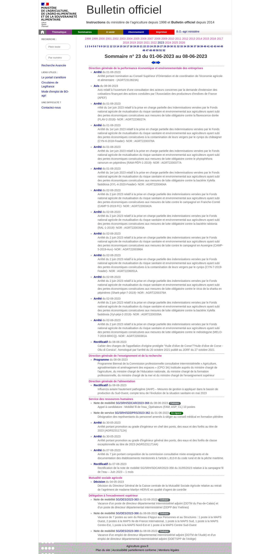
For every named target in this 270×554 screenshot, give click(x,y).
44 (218, 46)
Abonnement (136, 32)
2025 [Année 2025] (175, 42)
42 (211, 46)
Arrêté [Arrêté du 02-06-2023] (98, 190)
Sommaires (85, 32)
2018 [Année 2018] (126, 42)
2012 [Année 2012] (185, 38)
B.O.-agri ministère (187, 31)
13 (114, 46)
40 (205, 46)
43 (215, 46)
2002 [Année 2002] (116, 38)
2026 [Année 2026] (182, 42)
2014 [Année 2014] (199, 38)
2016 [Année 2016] (213, 38)
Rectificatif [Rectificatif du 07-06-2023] (101, 464)
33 (181, 46)
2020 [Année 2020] (140, 42)
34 (185, 46)
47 (147, 50)
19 (134, 46)
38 (198, 46)
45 (221, 46)
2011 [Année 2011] (178, 38)
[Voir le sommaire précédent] (153, 62)
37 (195, 46)
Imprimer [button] (161, 32)
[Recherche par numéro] (57, 57)
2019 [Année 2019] (133, 42)
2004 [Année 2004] (129, 38)
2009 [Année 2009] (164, 38)
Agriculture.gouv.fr (137, 546)
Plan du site (103, 550)
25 (154, 46)
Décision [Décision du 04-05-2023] (99, 481)
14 (117, 46)
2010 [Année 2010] (171, 38)
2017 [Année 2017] (220, 38)
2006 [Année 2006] (143, 38)
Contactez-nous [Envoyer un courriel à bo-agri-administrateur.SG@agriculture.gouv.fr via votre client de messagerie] (51, 107)
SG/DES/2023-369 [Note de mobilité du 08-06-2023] (127, 531)
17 (127, 46)
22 (144, 46)
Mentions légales (169, 550)
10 (104, 46)
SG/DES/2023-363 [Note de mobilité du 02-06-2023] (127, 499)
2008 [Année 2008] (157, 38)
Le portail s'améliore (57, 77)
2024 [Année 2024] (168, 42)
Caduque (175, 403)
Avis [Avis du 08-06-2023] (96, 85)
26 (158, 46)
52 (164, 50)
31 (175, 46)
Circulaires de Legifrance (53, 85)
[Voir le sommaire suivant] (158, 62)
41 (208, 46)
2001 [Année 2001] (109, 38)
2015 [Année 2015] (206, 38)
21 (141, 46)
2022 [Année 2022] (154, 42)
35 (188, 46)
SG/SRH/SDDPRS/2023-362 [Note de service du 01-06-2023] (132, 412)
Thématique (59, 32)
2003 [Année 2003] (123, 38)
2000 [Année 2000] (102, 38)
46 (144, 50)
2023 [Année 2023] (161, 42)
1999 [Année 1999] (95, 38)
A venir (110, 32)
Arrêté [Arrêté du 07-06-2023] (98, 450)
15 (121, 46)
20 (137, 46)
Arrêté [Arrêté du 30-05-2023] (98, 422)
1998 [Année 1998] (88, 38)
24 (151, 46)
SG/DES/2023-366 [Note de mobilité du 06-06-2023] (127, 513)
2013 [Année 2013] (192, 38)
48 (150, 50)
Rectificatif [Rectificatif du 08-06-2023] (101, 341)
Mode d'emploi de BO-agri (55, 94)
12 (111, 46)
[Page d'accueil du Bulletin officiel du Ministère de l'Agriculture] (42, 32)
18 (131, 46)
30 (171, 46)
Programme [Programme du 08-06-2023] (101, 359)
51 (160, 50)
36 (191, 46)
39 (201, 46)
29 (168, 46)
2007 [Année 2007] (150, 38)
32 (178, 46)
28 (164, 46)
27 (161, 46)
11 (107, 46)
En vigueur (176, 413)
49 (154, 50)
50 (157, 50)
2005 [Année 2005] (137, 38)
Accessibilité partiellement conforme (134, 550)
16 (124, 46)
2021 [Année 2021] (147, 42)
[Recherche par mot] (57, 47)
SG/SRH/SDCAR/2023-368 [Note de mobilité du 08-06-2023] (132, 403)
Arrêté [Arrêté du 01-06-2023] (98, 72)
